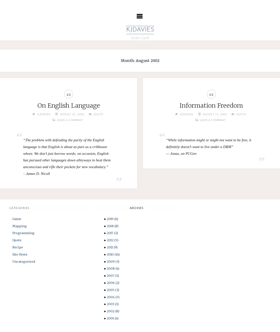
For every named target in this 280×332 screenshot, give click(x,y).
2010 (113, 254)
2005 (113, 290)
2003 (113, 304)
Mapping (19, 226)
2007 (113, 276)
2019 (112, 219)
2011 (112, 247)
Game (16, 219)
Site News (19, 254)
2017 (112, 233)
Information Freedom (211, 105)
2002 (113, 311)
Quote (98, 114)
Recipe (17, 247)
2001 (113, 318)
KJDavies (140, 30)
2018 (113, 226)
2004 (113, 297)
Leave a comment (70, 120)
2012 (112, 240)
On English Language (68, 105)
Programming (23, 233)
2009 (113, 261)
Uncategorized (23, 261)
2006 (113, 283)
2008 (113, 268)
